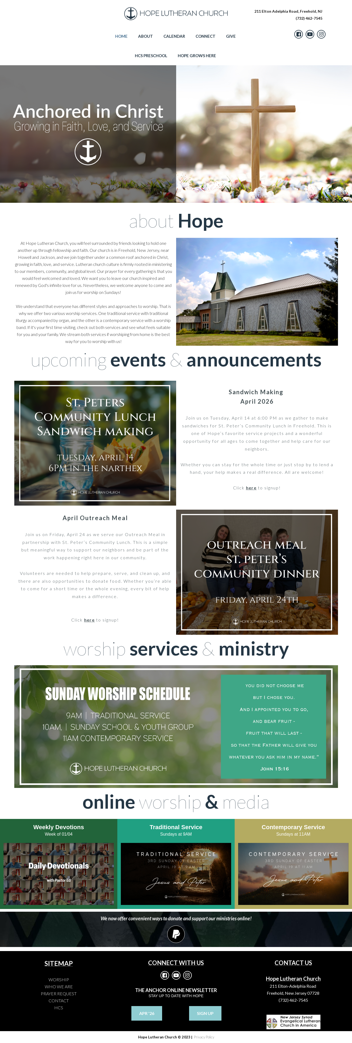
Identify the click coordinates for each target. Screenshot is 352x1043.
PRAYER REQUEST (59, 993)
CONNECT (206, 36)
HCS (58, 1007)
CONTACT (59, 1000)
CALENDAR (174, 36)
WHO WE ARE (59, 986)
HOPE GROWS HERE (197, 55)
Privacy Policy (204, 1037)
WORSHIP (59, 979)
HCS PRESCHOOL (151, 55)
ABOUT (145, 36)
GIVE (231, 36)
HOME (121, 36)
